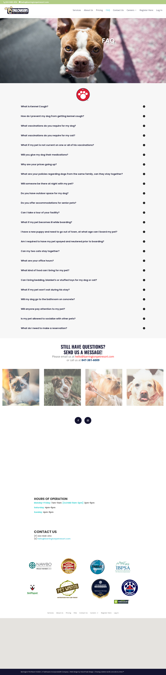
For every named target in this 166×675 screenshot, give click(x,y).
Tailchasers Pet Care (100, 591)
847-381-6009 (90, 360)
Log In (159, 10)
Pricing (99, 10)
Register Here (146, 10)
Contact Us (118, 10)
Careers (130, 10)
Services (77, 10)
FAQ (108, 10)
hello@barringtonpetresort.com (94, 356)
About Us (88, 10)
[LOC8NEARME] (100, 585)
